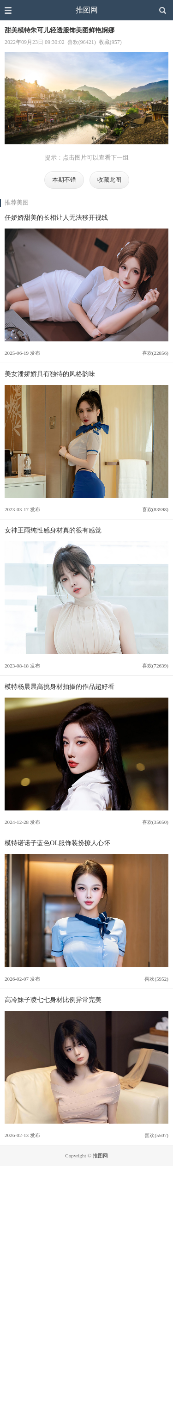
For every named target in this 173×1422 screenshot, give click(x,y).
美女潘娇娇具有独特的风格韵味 (50, 373)
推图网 (87, 10)
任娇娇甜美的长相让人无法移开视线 (56, 217)
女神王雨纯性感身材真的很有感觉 (53, 530)
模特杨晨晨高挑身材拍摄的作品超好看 (59, 686)
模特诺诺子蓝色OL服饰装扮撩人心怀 (57, 843)
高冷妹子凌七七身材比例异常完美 (53, 999)
